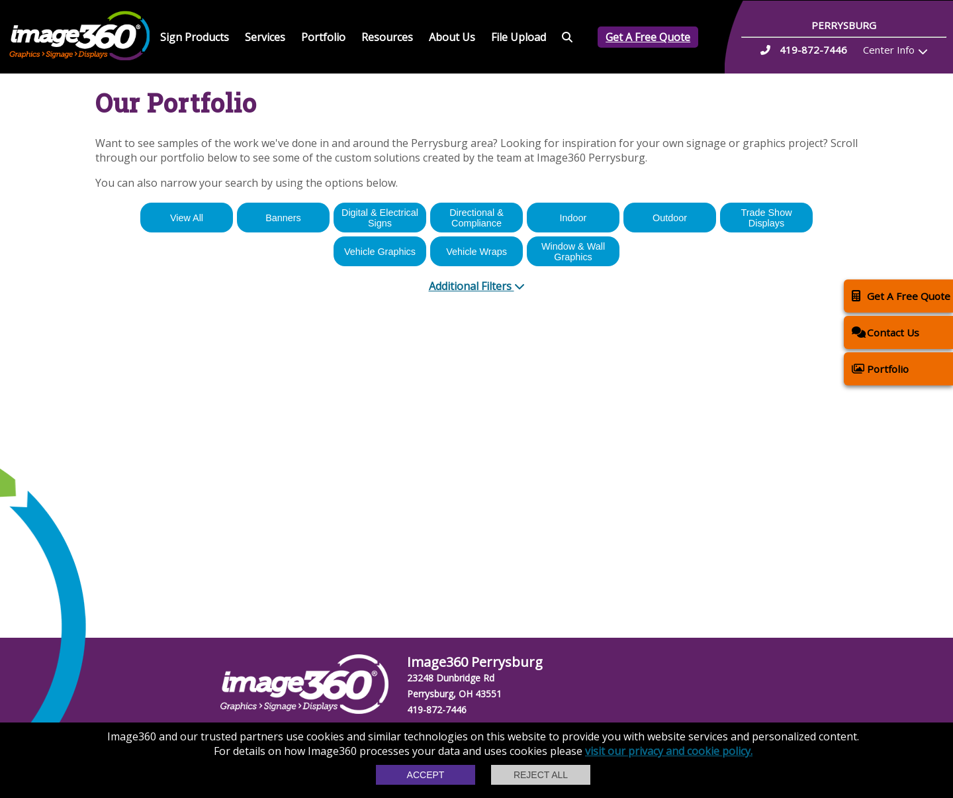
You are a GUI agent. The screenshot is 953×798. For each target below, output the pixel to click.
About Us (452, 37)
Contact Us (885, 332)
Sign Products (194, 37)
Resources (387, 37)
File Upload (518, 37)
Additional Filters (477, 286)
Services (265, 37)
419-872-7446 (437, 709)
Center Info (889, 49)
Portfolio (323, 37)
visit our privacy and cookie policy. (668, 751)
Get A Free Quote (648, 37)
